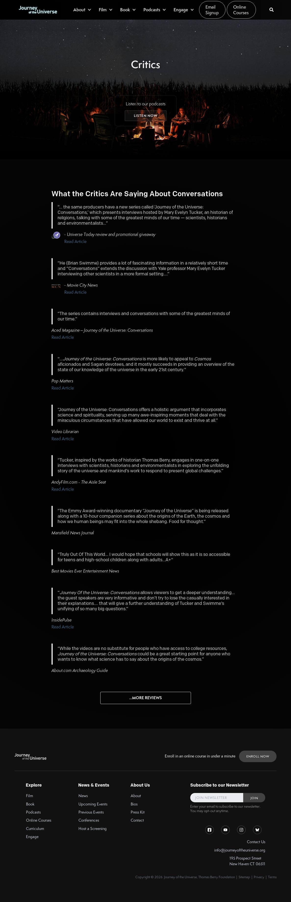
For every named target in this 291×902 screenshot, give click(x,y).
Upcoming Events (92, 804)
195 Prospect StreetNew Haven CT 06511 (247, 861)
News (83, 795)
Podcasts (33, 812)
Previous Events (91, 812)
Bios (134, 804)
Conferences (88, 820)
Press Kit (138, 812)
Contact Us (256, 841)
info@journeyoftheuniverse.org (239, 850)
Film (29, 795)
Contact (137, 820)
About (136, 795)
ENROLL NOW (257, 756)
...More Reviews (145, 697)
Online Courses (241, 9)
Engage (32, 836)
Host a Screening (92, 828)
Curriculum (35, 828)
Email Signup (212, 9)
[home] (37, 9)
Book (30, 804)
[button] (82, 9)
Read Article (75, 241)
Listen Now (145, 115)
